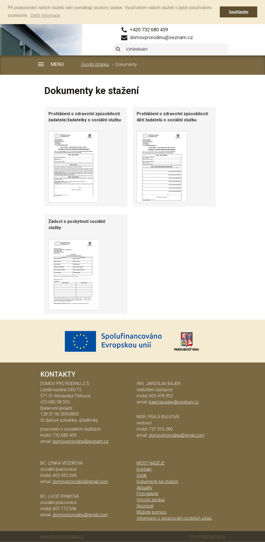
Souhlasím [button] (238, 12)
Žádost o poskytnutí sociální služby (76, 224)
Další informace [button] (45, 15)
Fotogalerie (147, 493)
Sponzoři (145, 506)
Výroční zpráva (150, 499)
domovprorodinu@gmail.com (176, 435)
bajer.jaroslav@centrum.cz (174, 402)
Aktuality (144, 487)
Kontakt (144, 469)
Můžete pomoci (152, 512)
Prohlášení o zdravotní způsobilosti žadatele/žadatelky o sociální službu (84, 116)
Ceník (142, 475)
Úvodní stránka (95, 64)
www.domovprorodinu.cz (62, 536)
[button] (62, 64)
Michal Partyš (213, 536)
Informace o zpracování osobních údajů (174, 518)
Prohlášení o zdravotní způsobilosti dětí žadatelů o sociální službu (172, 116)
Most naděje (151, 463)
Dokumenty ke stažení (157, 481)
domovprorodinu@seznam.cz (161, 37)
